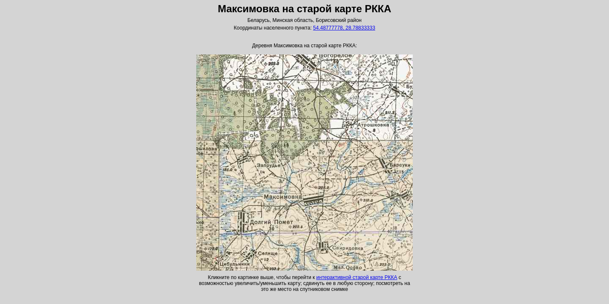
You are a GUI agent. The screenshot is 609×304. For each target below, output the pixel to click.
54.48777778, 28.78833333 (344, 28)
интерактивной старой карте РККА (356, 277)
